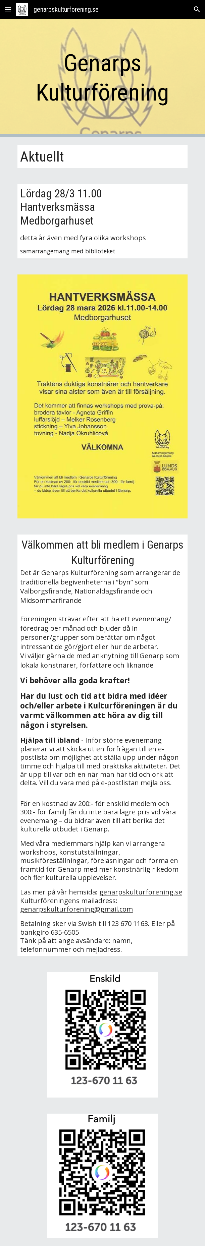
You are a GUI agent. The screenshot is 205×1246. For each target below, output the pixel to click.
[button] (8, 9)
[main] (102, 78)
